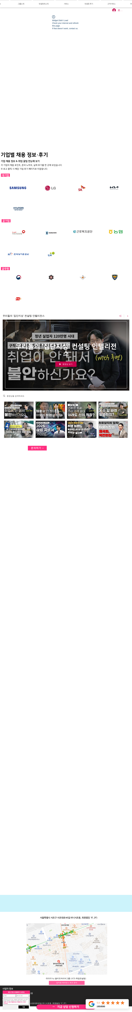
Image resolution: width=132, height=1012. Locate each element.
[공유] (120, 316)
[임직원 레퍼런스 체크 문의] (67, 983)
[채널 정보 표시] (126, 316)
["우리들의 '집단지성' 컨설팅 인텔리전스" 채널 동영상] (66, 420)
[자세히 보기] (65, 1007)
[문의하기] (37, 448)
